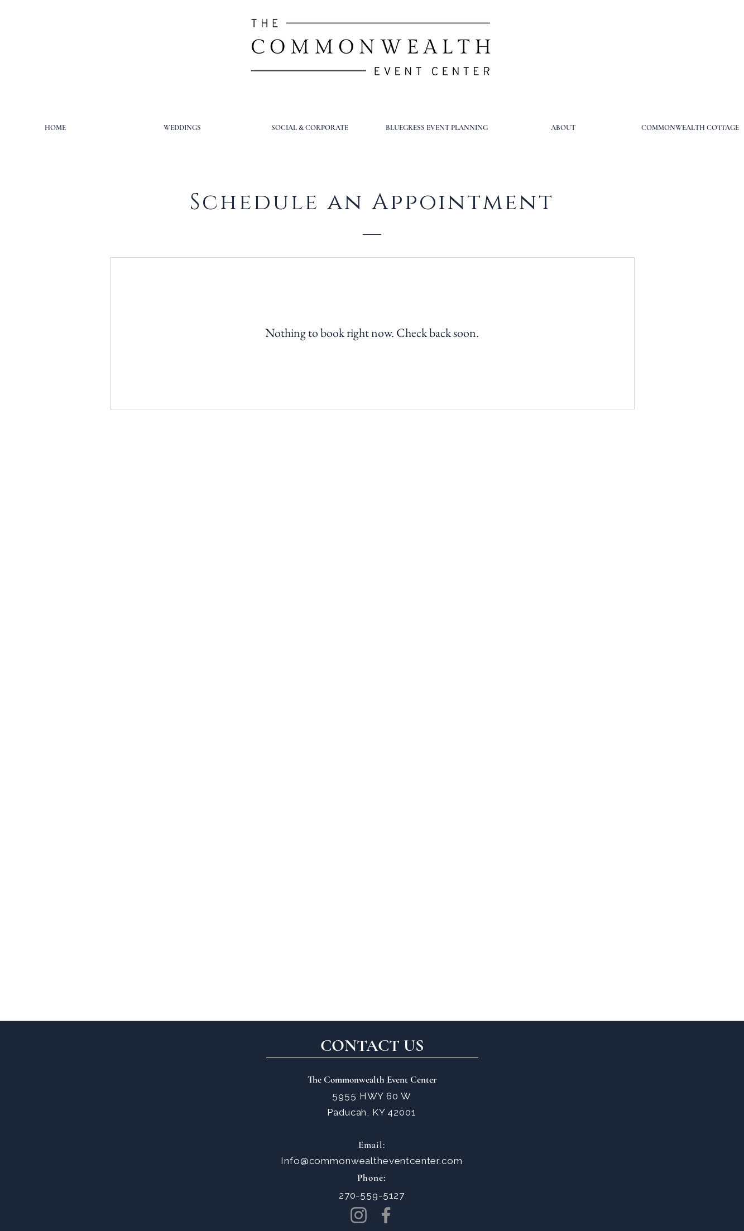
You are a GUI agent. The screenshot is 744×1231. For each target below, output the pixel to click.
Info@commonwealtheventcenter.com (371, 1160)
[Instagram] (358, 1215)
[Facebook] (386, 1215)
